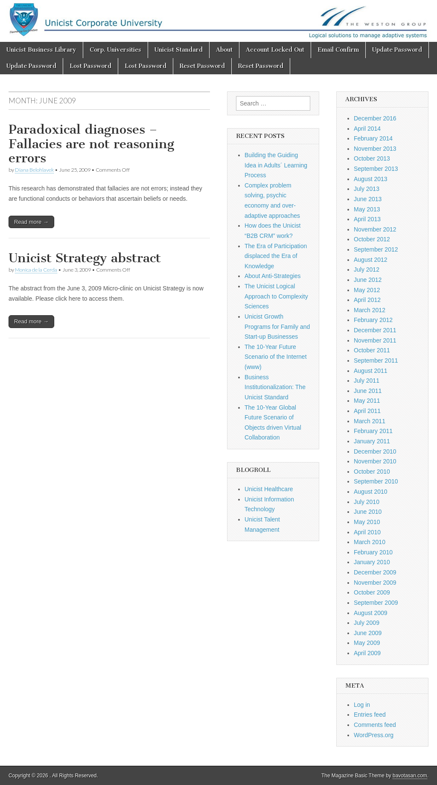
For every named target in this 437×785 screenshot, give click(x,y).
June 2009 (368, 633)
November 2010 (375, 461)
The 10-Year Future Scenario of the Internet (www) (276, 356)
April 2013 (367, 219)
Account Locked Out (275, 49)
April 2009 (367, 653)
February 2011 (373, 431)
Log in (362, 704)
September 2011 (376, 360)
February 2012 (373, 319)
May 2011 (367, 400)
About (224, 49)
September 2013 (376, 168)
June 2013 (368, 199)
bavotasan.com (410, 776)
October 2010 (372, 471)
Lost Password (90, 66)
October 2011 (372, 350)
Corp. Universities (115, 49)
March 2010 (369, 542)
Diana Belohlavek (34, 170)
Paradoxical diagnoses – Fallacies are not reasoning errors (91, 144)
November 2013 (375, 148)
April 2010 (367, 532)
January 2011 (372, 441)
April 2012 (367, 299)
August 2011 (370, 370)
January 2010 (372, 562)
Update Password (397, 49)
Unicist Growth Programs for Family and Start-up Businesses (277, 326)
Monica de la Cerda (36, 270)
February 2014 (373, 138)
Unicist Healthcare (269, 489)
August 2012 (370, 259)
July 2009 (366, 622)
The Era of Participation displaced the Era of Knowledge (276, 256)
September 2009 (376, 602)
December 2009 (375, 572)
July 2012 (366, 269)
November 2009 (375, 582)
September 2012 (376, 249)
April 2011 (367, 410)
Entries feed (370, 714)
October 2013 (372, 158)
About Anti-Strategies (273, 275)
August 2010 (370, 491)
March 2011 (369, 421)
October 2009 (372, 592)
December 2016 (375, 118)
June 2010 (368, 511)
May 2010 (367, 521)
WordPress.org (373, 735)
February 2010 (373, 552)
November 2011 (375, 340)
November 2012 (375, 229)
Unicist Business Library (41, 49)
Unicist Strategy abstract (85, 258)
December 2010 (375, 451)
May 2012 (367, 290)
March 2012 (369, 310)
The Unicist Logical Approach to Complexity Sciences (276, 296)
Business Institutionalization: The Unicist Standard (275, 387)
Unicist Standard (178, 49)
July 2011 (366, 380)
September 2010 (376, 481)
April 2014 (367, 128)
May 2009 (367, 642)
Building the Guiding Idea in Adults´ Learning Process (276, 165)
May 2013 (367, 209)
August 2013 (370, 179)
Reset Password (202, 66)
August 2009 (370, 612)
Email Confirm (338, 49)
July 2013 (366, 188)
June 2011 (368, 390)
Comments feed (375, 724)
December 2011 (375, 330)
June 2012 (368, 279)
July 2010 (366, 501)
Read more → (31, 222)
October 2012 (372, 239)
